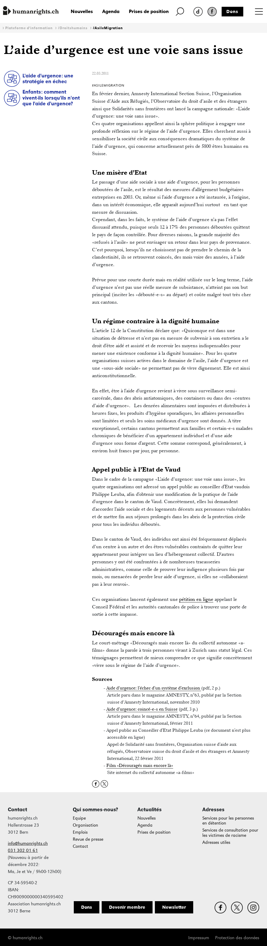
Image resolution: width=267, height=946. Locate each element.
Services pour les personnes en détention (228, 820)
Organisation (85, 825)
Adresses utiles (216, 842)
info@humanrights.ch (28, 843)
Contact (80, 846)
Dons (232, 11)
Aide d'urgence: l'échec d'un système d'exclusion (153, 688)
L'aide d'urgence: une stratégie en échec (47, 78)
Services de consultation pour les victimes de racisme (230, 832)
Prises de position (149, 11)
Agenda (110, 11)
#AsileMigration (108, 28)
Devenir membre (127, 907)
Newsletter (174, 907)
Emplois (80, 832)
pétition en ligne (196, 599)
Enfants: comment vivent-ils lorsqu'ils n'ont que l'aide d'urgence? (51, 98)
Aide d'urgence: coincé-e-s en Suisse (142, 709)
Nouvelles (82, 11)
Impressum (198, 938)
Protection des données (237, 938)
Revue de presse (88, 839)
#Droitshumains (73, 28)
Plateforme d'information (29, 28)
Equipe (79, 818)
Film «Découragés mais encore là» (139, 765)
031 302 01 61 (23, 850)
